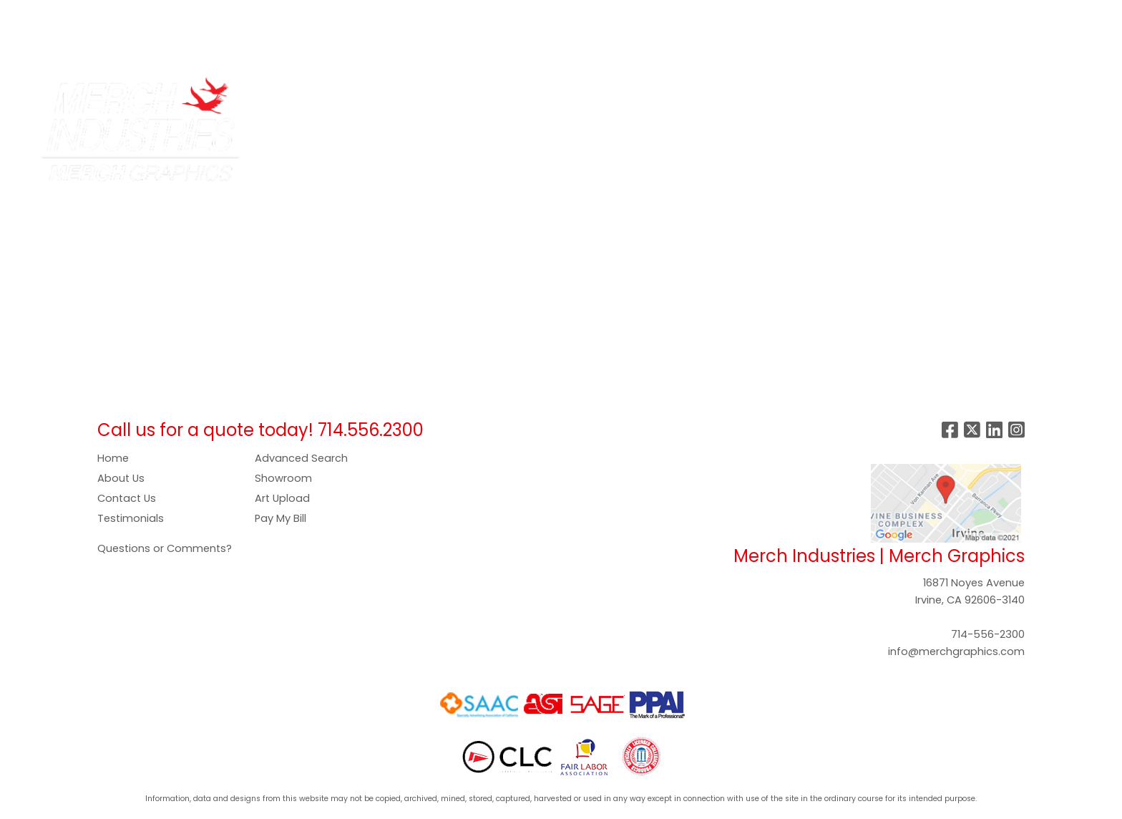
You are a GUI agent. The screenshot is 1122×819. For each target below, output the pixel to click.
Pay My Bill (280, 518)
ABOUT (77, 15)
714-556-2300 (988, 634)
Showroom (283, 478)
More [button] (964, 94)
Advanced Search (301, 458)
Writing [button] (909, 94)
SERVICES (133, 15)
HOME (30, 15)
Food (615, 94)
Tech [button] (855, 94)
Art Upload (282, 498)
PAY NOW (340, 15)
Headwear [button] (679, 94)
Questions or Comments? (164, 548)
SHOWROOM (469, 15)
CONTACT (42, 47)
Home (113, 458)
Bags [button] (491, 94)
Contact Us (126, 498)
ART (293, 15)
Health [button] (746, 94)
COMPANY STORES (220, 15)
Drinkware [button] (553, 94)
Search (886, 15)
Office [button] (802, 94)
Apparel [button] (434, 94)
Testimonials (130, 518)
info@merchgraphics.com (956, 651)
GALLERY (400, 15)
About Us (121, 478)
